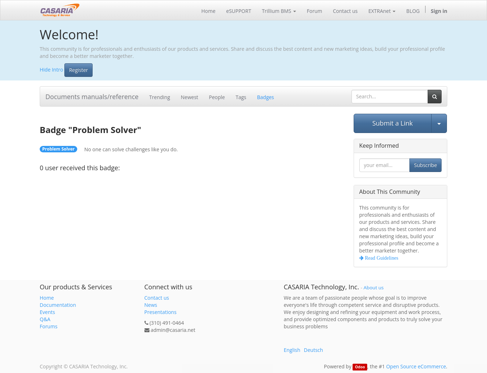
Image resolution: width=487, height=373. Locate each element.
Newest (189, 97)
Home (47, 297)
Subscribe (425, 165)
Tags (241, 97)
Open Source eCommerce (416, 366)
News (150, 304)
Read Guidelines (381, 257)
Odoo (360, 366)
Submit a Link (392, 123)
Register (78, 70)
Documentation (58, 304)
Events (47, 312)
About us (374, 287)
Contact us (156, 297)
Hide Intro (51, 69)
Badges (265, 97)
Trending (159, 97)
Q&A (45, 319)
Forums (49, 326)
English (292, 350)
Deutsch (313, 350)
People (217, 97)
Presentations (160, 312)
